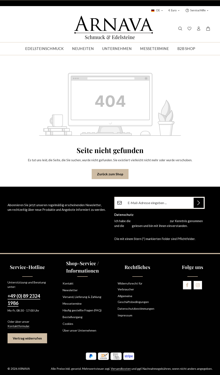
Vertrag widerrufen (27, 338)
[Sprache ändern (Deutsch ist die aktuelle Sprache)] (157, 10)
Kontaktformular (18, 326)
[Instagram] (198, 285)
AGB (128, 226)
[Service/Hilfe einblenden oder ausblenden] (197, 10)
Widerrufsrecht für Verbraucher (130, 286)
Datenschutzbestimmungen (150, 221)
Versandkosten (121, 368)
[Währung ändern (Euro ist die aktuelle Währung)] (174, 10)
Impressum (125, 315)
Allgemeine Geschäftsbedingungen (133, 299)
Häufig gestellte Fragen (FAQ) (82, 310)
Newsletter (70, 290)
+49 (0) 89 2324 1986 (24, 299)
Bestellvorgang (72, 317)
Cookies (68, 323)
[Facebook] (187, 285)
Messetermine (72, 303)
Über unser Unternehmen (79, 330)
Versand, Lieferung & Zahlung (82, 297)
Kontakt (68, 283)
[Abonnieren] (199, 203)
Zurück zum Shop (110, 174)
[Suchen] (180, 28)
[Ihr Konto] (198, 28)
